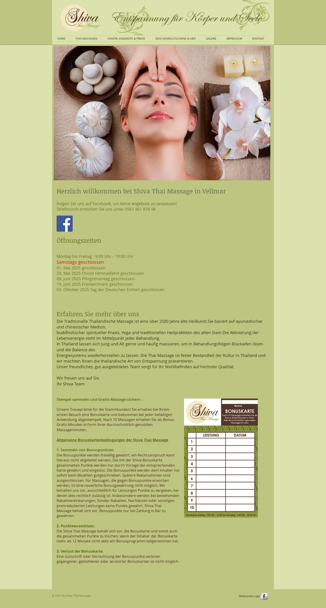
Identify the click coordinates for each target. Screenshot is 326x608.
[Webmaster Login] (249, 596)
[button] (162, 113)
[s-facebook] (264, 596)
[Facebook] (65, 224)
